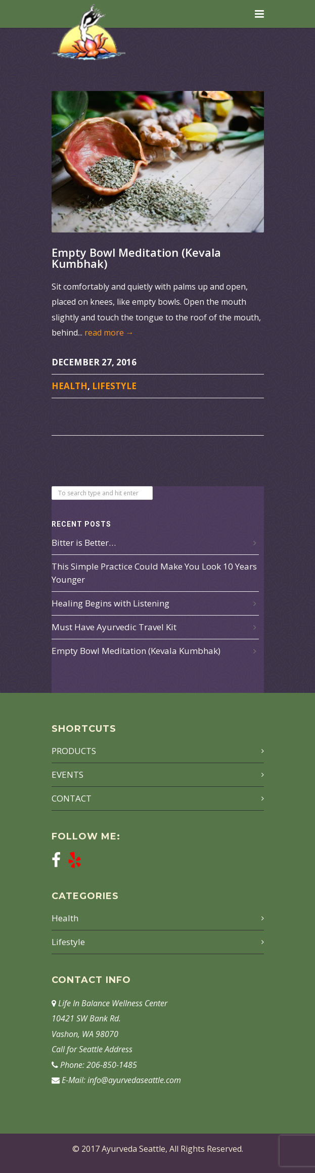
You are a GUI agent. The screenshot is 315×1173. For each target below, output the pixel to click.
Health (69, 386)
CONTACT (72, 798)
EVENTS (67, 774)
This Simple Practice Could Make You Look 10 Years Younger (154, 572)
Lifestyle (114, 386)
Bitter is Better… (84, 542)
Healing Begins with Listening (110, 603)
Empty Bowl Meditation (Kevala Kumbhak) (136, 258)
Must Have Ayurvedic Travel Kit (114, 627)
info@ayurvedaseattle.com (134, 1080)
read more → (109, 332)
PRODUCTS (74, 751)
